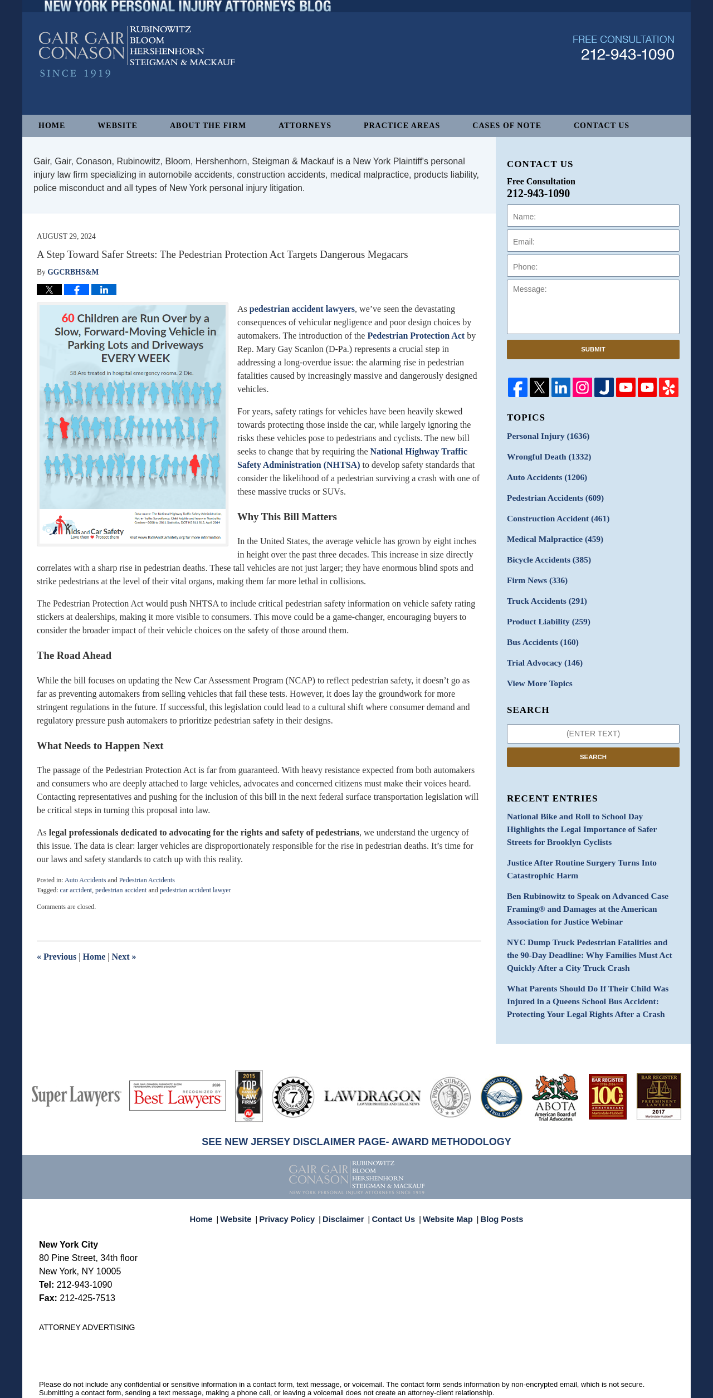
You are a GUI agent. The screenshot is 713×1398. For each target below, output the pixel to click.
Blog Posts (495, 1183)
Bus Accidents (539, 630)
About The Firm (208, 125)
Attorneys (305, 125)
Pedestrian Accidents (147, 880)
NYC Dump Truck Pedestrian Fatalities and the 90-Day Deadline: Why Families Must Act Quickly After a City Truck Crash (592, 930)
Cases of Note (506, 125)
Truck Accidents (543, 591)
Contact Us (601, 125)
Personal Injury (544, 435)
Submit (593, 349)
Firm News (535, 572)
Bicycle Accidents (545, 552)
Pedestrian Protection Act (416, 335)
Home (51, 125)
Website (117, 125)
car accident (76, 890)
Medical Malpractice (551, 533)
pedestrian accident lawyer (195, 890)
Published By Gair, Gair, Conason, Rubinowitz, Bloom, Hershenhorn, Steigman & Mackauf (623, 74)
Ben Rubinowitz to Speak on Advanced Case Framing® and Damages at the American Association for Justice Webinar (581, 887)
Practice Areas (402, 125)
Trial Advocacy (541, 650)
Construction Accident (553, 513)
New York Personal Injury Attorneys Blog (137, 79)
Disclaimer (346, 1183)
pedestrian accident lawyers (302, 309)
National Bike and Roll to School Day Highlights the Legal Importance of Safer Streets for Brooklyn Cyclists (591, 813)
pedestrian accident (120, 890)
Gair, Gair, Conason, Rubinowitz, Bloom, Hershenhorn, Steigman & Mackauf (222, 1384)
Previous (56, 956)
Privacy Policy (294, 1183)
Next (124, 956)
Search (593, 742)
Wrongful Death (545, 455)
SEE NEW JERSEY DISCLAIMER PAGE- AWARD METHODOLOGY (356, 1111)
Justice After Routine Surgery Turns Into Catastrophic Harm (575, 850)
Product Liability (545, 611)
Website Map (445, 1183)
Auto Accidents (85, 880)
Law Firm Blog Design (621, 1384)
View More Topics (537, 669)
